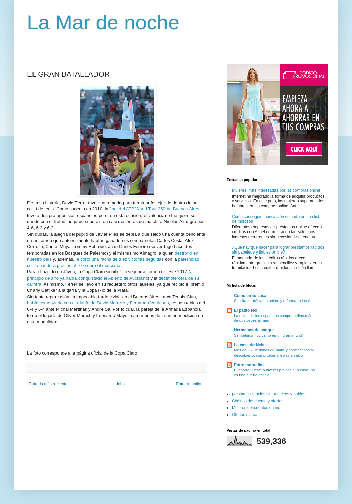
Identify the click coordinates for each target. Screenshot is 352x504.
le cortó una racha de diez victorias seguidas (119, 259)
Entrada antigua (190, 384)
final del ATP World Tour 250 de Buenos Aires (153, 208)
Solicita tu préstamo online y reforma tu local (272, 301)
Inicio (122, 384)
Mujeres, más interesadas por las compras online (276, 190)
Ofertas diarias (245, 414)
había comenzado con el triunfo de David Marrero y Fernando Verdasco (98, 302)
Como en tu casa (250, 295)
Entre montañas (249, 365)
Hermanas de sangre (254, 330)
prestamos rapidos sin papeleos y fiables (268, 393)
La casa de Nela (249, 345)
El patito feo (245, 310)
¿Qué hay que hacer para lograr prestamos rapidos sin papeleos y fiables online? (278, 250)
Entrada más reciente (48, 384)
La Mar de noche (103, 22)
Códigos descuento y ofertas (257, 401)
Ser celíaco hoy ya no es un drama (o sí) (268, 335)
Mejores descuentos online (256, 407)
